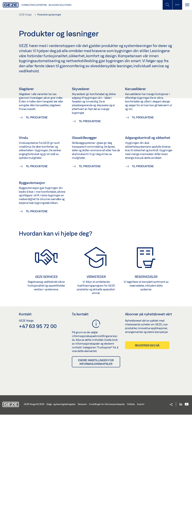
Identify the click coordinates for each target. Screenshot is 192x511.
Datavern (82, 500)
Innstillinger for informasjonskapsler (107, 500)
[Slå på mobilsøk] (177, 5)
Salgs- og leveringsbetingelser (60, 500)
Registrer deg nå (147, 441)
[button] (171, 501)
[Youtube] (187, 501)
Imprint (140, 500)
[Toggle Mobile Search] (167, 5)
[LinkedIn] (180, 501)
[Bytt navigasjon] (187, 5)
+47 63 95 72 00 (37, 423)
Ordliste (131, 500)
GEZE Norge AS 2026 (34, 500)
